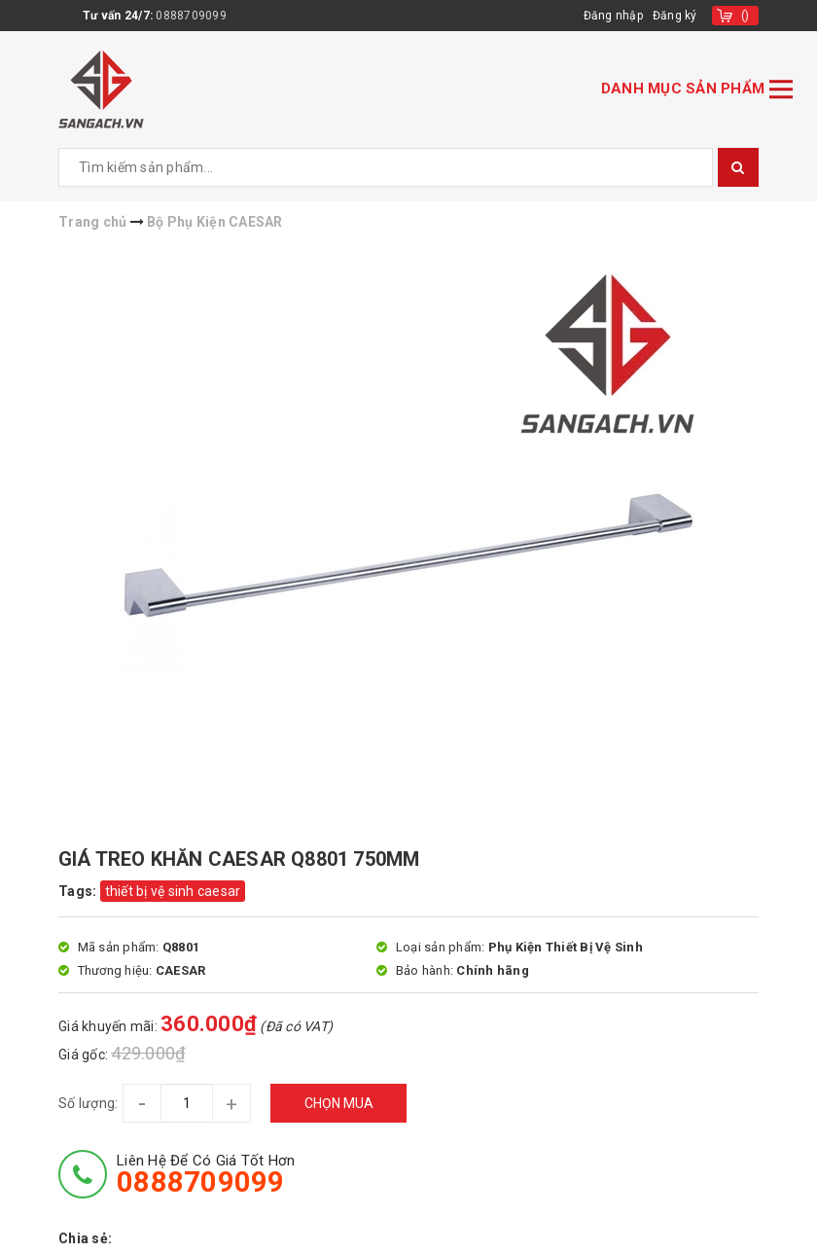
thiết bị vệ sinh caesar (173, 891)
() (745, 15)
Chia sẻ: (85, 1238)
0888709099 (191, 15)
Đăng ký (675, 15)
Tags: (79, 891)
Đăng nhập (613, 15)
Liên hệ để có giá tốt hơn (206, 1174)
